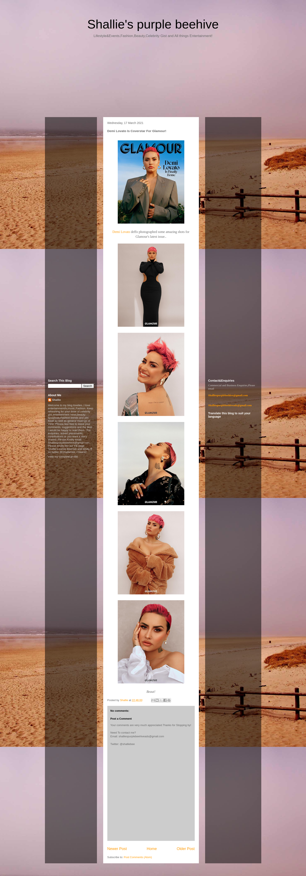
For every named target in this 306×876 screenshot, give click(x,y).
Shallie (56, 399)
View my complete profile (63, 456)
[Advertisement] (153, 79)
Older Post (186, 849)
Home (152, 849)
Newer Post (117, 849)
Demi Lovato (121, 232)
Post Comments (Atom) (138, 857)
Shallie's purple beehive (153, 24)
